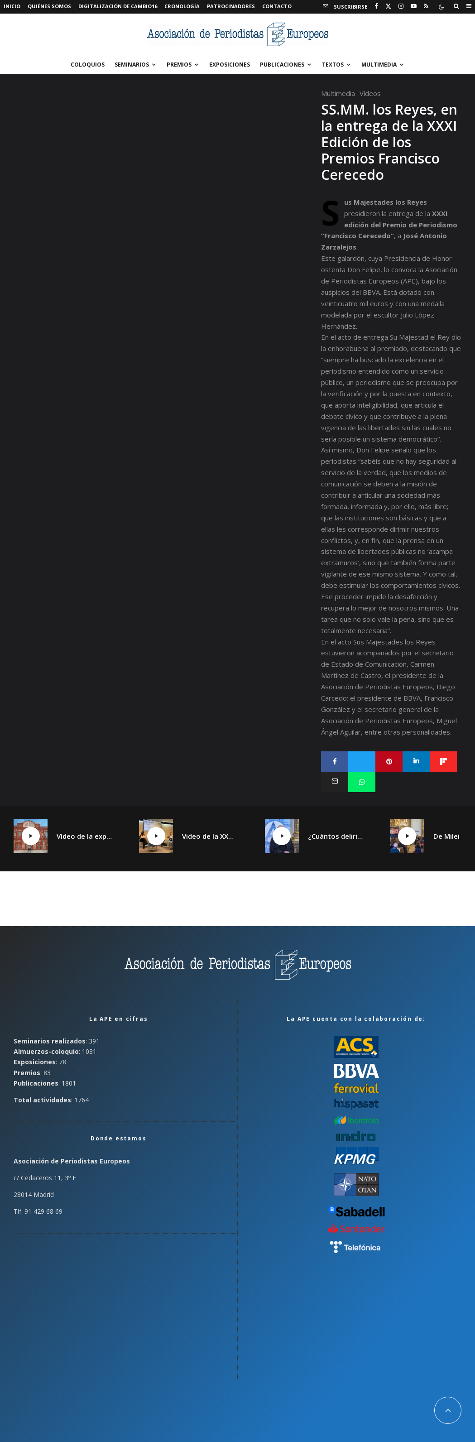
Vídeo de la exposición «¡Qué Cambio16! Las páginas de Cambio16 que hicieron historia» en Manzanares (84, 836)
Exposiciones (229, 64)
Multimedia (379, 64)
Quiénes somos (49, 6)
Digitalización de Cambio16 (117, 6)
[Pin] (389, 761)
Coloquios (88, 64)
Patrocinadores (231, 6)
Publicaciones (282, 64)
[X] (388, 6)
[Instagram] (401, 6)
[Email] (334, 782)
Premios (179, 64)
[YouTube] (413, 6)
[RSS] (426, 6)
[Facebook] (376, 6)
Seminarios (132, 64)
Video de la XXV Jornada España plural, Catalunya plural (209, 836)
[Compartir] (334, 761)
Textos (333, 64)
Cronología (182, 6)
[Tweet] (361, 761)
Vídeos (370, 93)
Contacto (277, 6)
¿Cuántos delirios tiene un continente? (335, 836)
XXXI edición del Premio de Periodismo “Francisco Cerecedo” (389, 224)
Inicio (12, 6)
